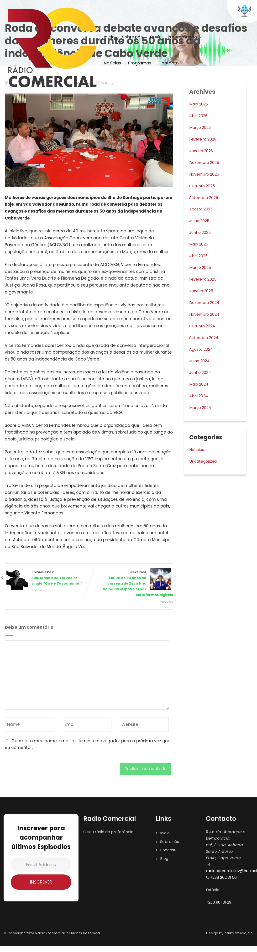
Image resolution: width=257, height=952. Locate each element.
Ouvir (155, 37)
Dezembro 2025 (205, 162)
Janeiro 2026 (202, 151)
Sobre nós (132, 37)
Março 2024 (201, 407)
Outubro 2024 (203, 326)
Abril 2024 (199, 395)
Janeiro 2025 (202, 290)
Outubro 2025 (203, 185)
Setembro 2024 (205, 337)
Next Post (131, 585)
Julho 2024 (200, 361)
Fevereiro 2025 (204, 279)
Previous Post (47, 578)
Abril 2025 (199, 256)
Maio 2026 (199, 104)
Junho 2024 (201, 372)
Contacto (168, 63)
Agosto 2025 (202, 209)
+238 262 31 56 (223, 879)
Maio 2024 (199, 384)
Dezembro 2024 (205, 302)
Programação (185, 37)
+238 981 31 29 (218, 904)
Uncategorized (204, 461)
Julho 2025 (200, 221)
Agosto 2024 (202, 349)
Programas (139, 63)
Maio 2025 (199, 244)
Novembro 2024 (205, 314)
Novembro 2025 (205, 174)
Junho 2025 (201, 232)
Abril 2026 (199, 116)
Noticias (36, 591)
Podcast (168, 851)
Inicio (109, 37)
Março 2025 (201, 267)
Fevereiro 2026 (204, 139)
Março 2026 (201, 127)
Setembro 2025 (204, 197)
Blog (164, 860)
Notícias (112, 63)
